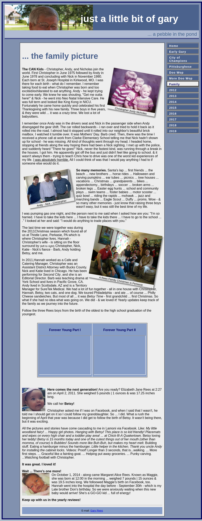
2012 (173, 90)
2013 (173, 96)
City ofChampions (178, 59)
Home (173, 45)
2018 (173, 125)
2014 (173, 101)
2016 (173, 113)
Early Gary (177, 51)
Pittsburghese (180, 66)
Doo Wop (176, 72)
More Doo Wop (180, 78)
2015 (173, 107)
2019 (173, 131)
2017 (173, 119)
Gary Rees (96, 510)
